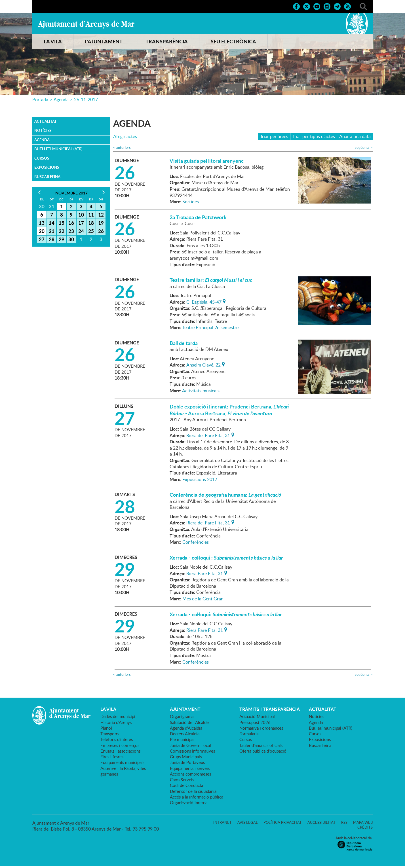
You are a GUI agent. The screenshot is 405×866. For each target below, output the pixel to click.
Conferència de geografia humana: (225, 494)
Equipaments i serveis (190, 768)
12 (101, 214)
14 (51, 222)
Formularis (248, 733)
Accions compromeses (190, 774)
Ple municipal (182, 739)
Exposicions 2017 (199, 479)
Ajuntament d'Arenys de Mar (86, 24)
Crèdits (365, 827)
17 (81, 222)
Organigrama (181, 716)
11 (91, 214)
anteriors (122, 147)
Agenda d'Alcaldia (186, 728)
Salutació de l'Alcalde (189, 722)
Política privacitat (282, 822)
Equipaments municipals (122, 762)
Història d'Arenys (116, 722)
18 (91, 222)
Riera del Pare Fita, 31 (208, 435)
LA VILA (53, 41)
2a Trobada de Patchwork (198, 217)
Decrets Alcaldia (184, 733)
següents (364, 147)
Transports (109, 733)
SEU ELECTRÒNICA (233, 41)
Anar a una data (355, 136)
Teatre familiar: (211, 279)
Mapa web (363, 822)
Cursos (41, 158)
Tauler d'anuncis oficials (260, 745)
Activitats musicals (201, 391)
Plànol (106, 728)
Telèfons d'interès (116, 739)
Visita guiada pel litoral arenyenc (207, 160)
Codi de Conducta (186, 785)
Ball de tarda (184, 343)
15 (61, 222)
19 (101, 222)
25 (91, 231)
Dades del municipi (117, 716)
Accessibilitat (321, 822)
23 (71, 231)
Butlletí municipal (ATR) (58, 148)
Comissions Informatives (192, 751)
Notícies (42, 130)
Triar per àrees (274, 136)
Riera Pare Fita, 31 (204, 573)
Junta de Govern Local (190, 745)
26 (101, 231)
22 (61, 231)
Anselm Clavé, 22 (203, 364)
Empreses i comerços (119, 745)
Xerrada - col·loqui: (226, 614)
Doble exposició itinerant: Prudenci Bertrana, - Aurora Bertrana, (229, 410)
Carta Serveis (182, 779)
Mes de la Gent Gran (202, 599)
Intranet (222, 822)
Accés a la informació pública (196, 797)
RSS (344, 822)
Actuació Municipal (257, 716)
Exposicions (46, 167)
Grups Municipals (186, 756)
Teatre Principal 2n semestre (210, 327)
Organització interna (188, 802)
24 (81, 231)
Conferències (195, 542)
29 (61, 239)
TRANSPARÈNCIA (166, 41)
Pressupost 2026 (255, 722)
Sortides (190, 201)
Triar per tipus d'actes (313, 136)
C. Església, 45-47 (204, 301)
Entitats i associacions (120, 751)
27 (42, 239)
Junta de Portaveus (187, 762)
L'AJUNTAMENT (104, 41)
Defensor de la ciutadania (193, 791)
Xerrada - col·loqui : (226, 557)
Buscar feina (47, 176)
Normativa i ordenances (261, 728)
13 (42, 222)
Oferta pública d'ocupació (262, 751)
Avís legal (247, 822)
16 (71, 222)
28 (51, 239)
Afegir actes (125, 136)
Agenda (61, 99)
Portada (40, 99)
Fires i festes (111, 756)
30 (71, 239)
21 (51, 231)
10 (81, 214)
